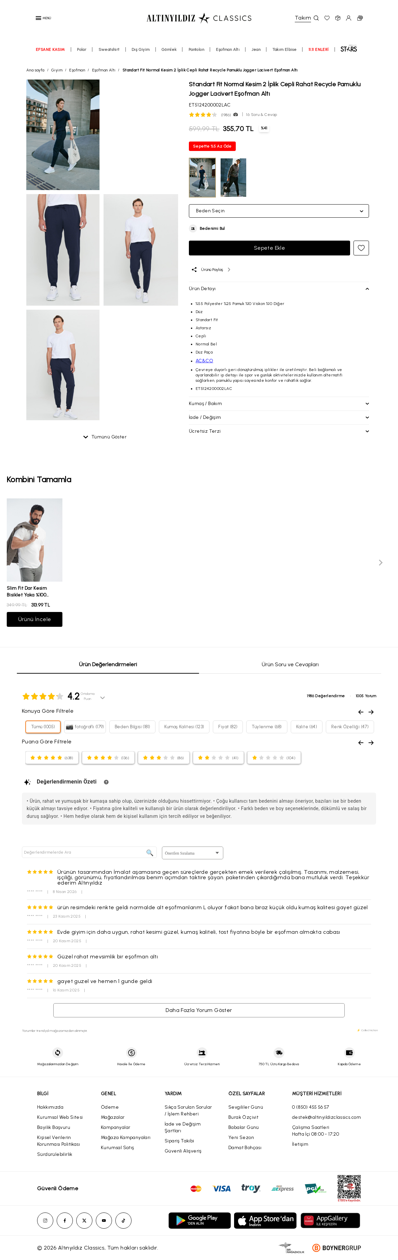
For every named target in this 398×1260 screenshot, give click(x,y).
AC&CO (204, 361)
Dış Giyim (141, 49)
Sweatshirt (109, 49)
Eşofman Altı (227, 49)
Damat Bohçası (244, 1147)
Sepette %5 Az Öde (212, 146)
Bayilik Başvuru (53, 1127)
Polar (81, 49)
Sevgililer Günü (245, 1107)
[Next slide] (380, 562)
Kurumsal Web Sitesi (60, 1117)
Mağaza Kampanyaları (126, 1137)
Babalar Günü (243, 1127)
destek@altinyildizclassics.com (326, 1117)
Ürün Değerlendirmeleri (108, 664)
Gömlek (169, 49)
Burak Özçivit (243, 1117)
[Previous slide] (17, 562)
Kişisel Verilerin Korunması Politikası (58, 1141)
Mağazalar (113, 1117)
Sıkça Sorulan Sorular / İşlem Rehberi (188, 1110)
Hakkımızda (50, 1107)
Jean (256, 49)
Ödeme (110, 1107)
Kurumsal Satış (117, 1147)
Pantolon (196, 49)
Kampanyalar (115, 1127)
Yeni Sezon (241, 1137)
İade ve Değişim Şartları (183, 1127)
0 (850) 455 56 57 (310, 1107)
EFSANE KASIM (50, 49)
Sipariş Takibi (179, 1141)
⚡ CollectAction (367, 1030)
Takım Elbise (285, 49)
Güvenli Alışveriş (183, 1151)
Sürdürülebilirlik (55, 1154)
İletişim (300, 1144)
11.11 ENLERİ (319, 49)
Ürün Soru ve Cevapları (290, 664)
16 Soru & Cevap (261, 114)
